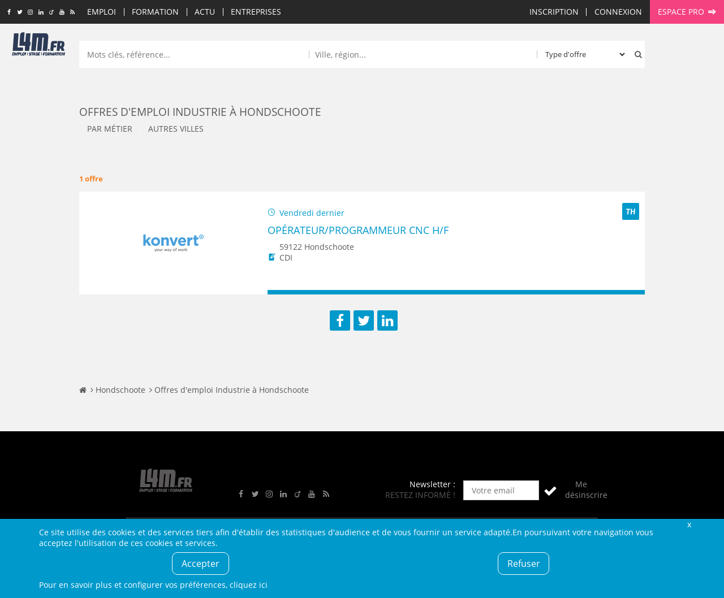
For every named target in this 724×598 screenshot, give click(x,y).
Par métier (109, 128)
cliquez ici (249, 584)
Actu (205, 11)
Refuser (523, 563)
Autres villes (176, 128)
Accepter (200, 563)
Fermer (689, 524)
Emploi (101, 11)
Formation (155, 11)
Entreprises (256, 11)
